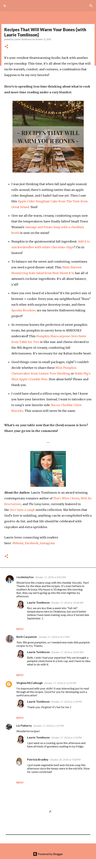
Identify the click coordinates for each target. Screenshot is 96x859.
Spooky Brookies (23, 310)
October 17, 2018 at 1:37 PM (48, 725)
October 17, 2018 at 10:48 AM (67, 602)
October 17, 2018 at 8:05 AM (50, 577)
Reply (20, 628)
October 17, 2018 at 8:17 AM (54, 637)
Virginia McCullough (29, 682)
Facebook (31, 543)
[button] (6, 46)
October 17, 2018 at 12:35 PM (60, 683)
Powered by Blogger (48, 854)
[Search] (91, 5)
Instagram (47, 543)
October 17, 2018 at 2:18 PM (66, 701)
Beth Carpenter (26, 636)
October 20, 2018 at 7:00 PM (65, 759)
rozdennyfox (25, 577)
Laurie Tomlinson (38, 602)
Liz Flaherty (24, 725)
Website (18, 543)
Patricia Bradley (37, 759)
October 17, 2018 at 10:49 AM (67, 652)
